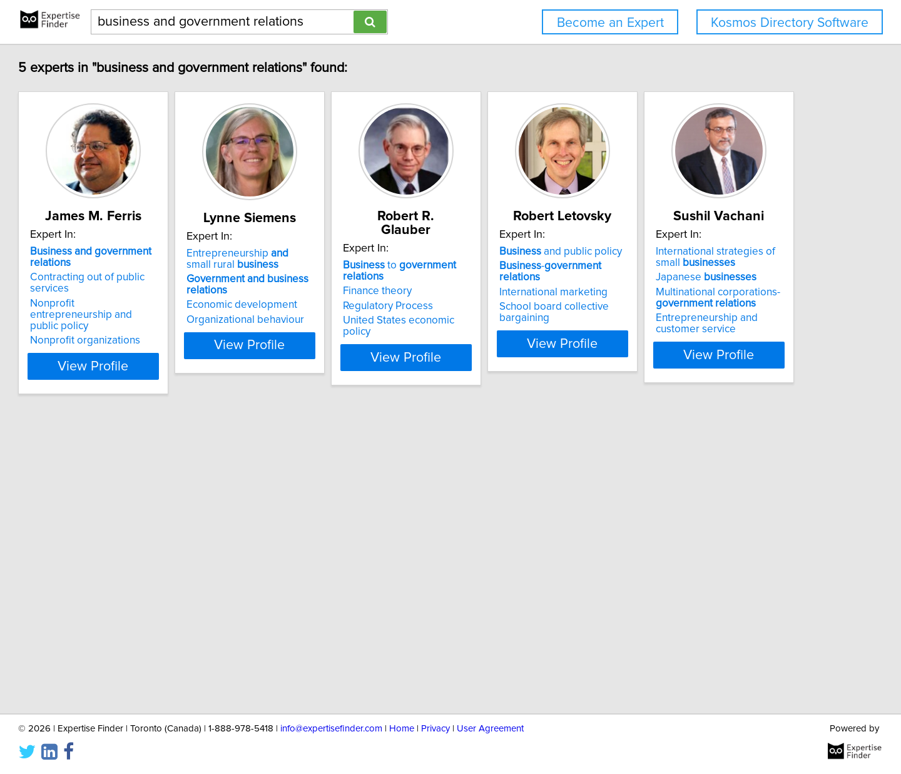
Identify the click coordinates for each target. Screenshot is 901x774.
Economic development (330, 304)
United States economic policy (533, 295)
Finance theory (496, 266)
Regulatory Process (507, 281)
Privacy (435, 728)
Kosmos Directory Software (789, 22)
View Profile (166, 355)
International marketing (704, 281)
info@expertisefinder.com (331, 728)
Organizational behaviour (333, 319)
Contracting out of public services (165, 277)
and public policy (711, 251)
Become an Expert (610, 22)
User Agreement (490, 728)
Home (401, 728)
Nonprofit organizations (142, 317)
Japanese (137, 577)
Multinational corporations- (149, 597)
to (540, 251)
